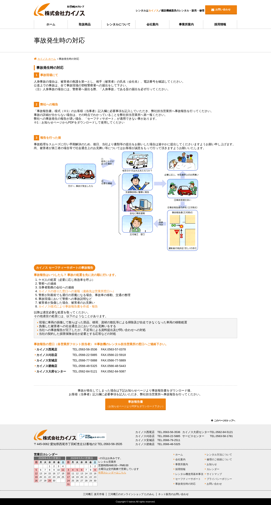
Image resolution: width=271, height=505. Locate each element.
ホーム (50, 24)
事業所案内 (186, 24)
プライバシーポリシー (219, 478)
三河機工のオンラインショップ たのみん (131, 494)
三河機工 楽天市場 (93, 494)
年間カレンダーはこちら (112, 472)
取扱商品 (85, 24)
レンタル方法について (219, 454)
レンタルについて (118, 24)
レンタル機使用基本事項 (189, 474)
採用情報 (220, 24)
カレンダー (213, 469)
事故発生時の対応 (185, 483)
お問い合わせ (223, 9)
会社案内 (152, 24)
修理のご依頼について (219, 459)
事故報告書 (135, 404)
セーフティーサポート (188, 478)
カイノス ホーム (46, 58)
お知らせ (212, 464)
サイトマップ (214, 474)
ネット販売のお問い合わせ (173, 494)
